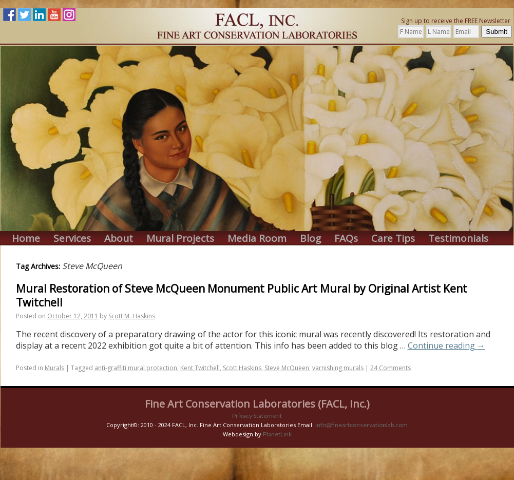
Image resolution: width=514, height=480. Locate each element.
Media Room (257, 238)
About (118, 238)
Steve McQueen (286, 367)
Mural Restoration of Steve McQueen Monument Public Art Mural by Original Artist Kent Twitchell (241, 295)
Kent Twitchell (200, 367)
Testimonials (458, 238)
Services (72, 238)
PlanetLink (277, 434)
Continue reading (446, 345)
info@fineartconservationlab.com (361, 425)
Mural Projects (180, 238)
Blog (310, 238)
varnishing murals (338, 367)
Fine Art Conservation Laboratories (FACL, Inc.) (257, 404)
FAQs (346, 238)
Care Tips (393, 238)
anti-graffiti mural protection (135, 367)
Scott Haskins (242, 367)
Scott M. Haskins (131, 316)
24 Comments (390, 367)
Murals (54, 367)
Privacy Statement (257, 415)
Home (26, 238)
